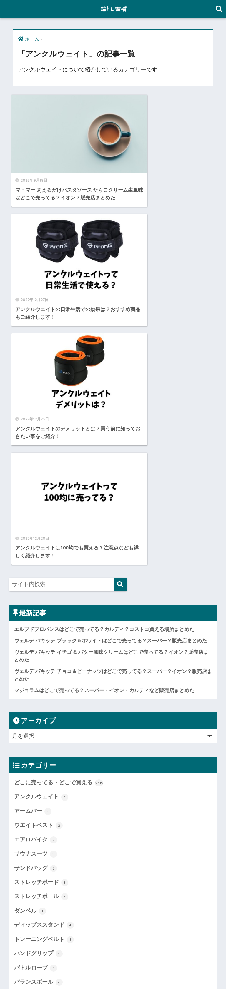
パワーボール (35, 746)
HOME (113, 963)
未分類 (27, 903)
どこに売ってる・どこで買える (58, 504)
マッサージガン (38, 803)
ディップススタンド (44, 647)
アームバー (32, 533)
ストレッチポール (41, 618)
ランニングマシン (41, 832)
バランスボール (38, 704)
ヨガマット (32, 817)
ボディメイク (35, 789)
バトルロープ (35, 689)
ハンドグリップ (38, 675)
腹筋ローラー (35, 917)
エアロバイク (35, 561)
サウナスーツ (35, 575)
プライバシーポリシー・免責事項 (112, 973)
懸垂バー (30, 889)
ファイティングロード (46, 760)
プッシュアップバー (44, 775)
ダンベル (30, 632)
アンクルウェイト (41, 518)
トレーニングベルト (44, 661)
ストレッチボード (41, 604)
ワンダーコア (35, 846)
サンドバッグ (35, 590)
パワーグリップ (38, 732)
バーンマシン (35, 718)
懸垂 (24, 874)
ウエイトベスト (38, 547)
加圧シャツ (32, 860)
